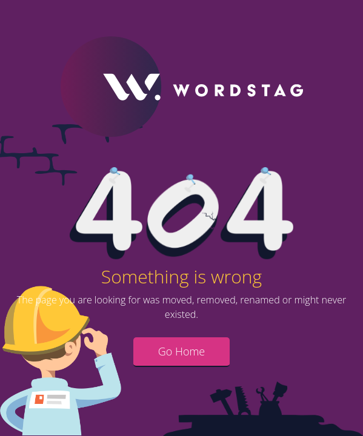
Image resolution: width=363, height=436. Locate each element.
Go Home (181, 351)
